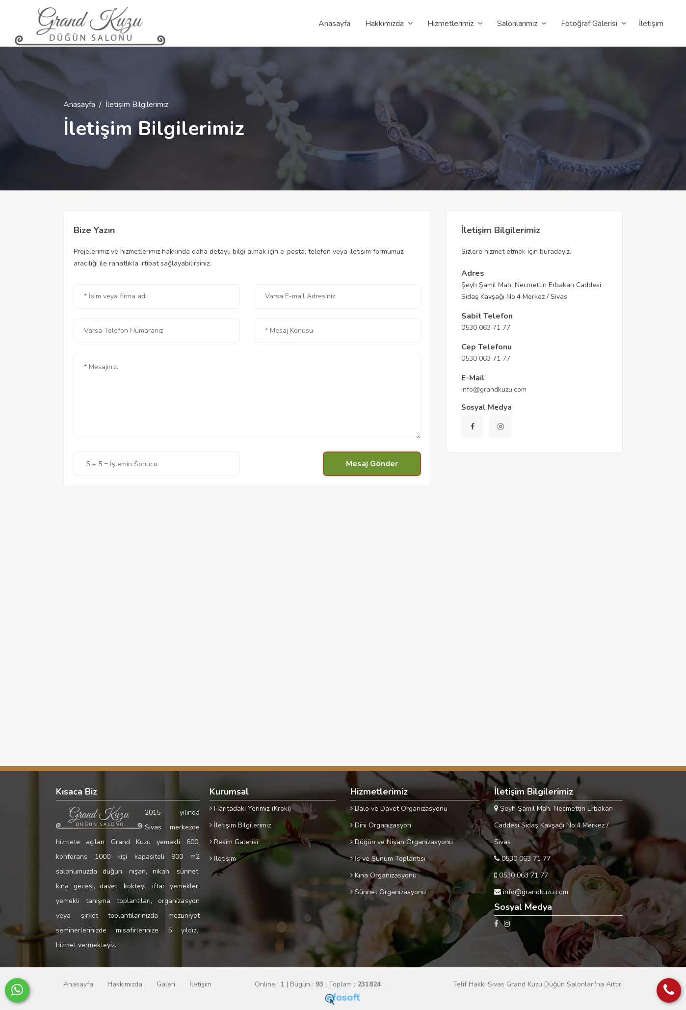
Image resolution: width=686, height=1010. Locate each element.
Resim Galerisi (234, 842)
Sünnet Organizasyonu (388, 892)
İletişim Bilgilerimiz (240, 825)
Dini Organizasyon (380, 825)
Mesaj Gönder (372, 463)
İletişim (223, 858)
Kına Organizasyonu (383, 875)
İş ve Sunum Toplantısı (387, 858)
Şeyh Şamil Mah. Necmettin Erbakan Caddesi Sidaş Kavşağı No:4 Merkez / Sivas (553, 825)
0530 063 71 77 (485, 327)
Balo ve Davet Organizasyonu (399, 808)
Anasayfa (79, 104)
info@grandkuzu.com (494, 389)
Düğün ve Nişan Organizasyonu (401, 842)
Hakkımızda (124, 984)
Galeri (166, 984)
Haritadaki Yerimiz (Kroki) (250, 808)
